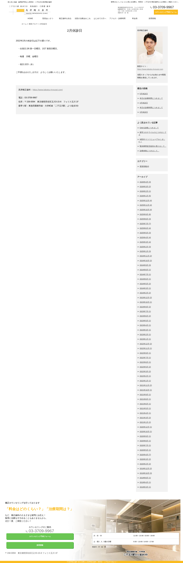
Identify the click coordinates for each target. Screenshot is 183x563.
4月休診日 (144, 103)
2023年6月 (145, 316)
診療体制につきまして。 (149, 151)
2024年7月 (145, 274)
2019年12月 (146, 468)
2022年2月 (145, 376)
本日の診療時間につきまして (151, 98)
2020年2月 (145, 464)
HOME (30, 18)
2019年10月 (146, 473)
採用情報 (152, 18)
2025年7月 (145, 224)
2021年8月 (145, 399)
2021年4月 (145, 413)
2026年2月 (145, 191)
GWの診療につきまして (149, 128)
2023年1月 (145, 339)
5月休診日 (144, 94)
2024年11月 (146, 256)
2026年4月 (145, 182)
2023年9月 (145, 307)
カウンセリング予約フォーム (166, 12)
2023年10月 (146, 302)
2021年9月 (145, 395)
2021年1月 (145, 422)
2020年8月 (145, 441)
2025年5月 (145, 233)
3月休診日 (144, 112)
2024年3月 (145, 288)
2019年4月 (145, 482)
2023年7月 (145, 311)
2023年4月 (145, 325)
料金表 (135, 18)
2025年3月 (145, 242)
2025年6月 (145, 228)
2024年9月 (145, 265)
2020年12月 (146, 427)
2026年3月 (145, 187)
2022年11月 (146, 348)
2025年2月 (145, 247)
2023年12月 (146, 298)
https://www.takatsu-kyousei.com (150, 69)
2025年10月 (146, 210)
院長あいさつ (47, 18)
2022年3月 (145, 371)
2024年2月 (145, 293)
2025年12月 (146, 201)
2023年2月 (145, 335)
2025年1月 (145, 251)
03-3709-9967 (162, 7)
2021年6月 (145, 404)
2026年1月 (145, 196)
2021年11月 (146, 385)
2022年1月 (145, 381)
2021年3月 (145, 418)
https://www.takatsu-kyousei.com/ (48, 90)
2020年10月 (146, 432)
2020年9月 (145, 436)
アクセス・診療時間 (117, 18)
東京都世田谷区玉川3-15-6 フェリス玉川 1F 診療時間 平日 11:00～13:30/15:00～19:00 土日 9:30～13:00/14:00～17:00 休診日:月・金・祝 (131, 10)
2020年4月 (145, 455)
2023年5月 (145, 321)
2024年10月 (146, 261)
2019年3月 (145, 487)
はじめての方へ (100, 18)
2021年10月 (146, 390)
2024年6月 (145, 279)
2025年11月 (146, 205)
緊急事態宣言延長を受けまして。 (153, 146)
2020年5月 (145, 450)
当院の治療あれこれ (83, 18)
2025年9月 (145, 214)
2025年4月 (145, 237)
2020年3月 (145, 459)
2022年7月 (145, 358)
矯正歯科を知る (65, 18)
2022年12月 (146, 344)
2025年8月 (145, 219)
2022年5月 (145, 367)
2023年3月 (145, 330)
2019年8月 (145, 478)
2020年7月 (145, 445)
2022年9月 (145, 353)
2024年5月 (145, 284)
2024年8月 (145, 270)
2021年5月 (145, 408)
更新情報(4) (144, 166)
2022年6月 (145, 362)
